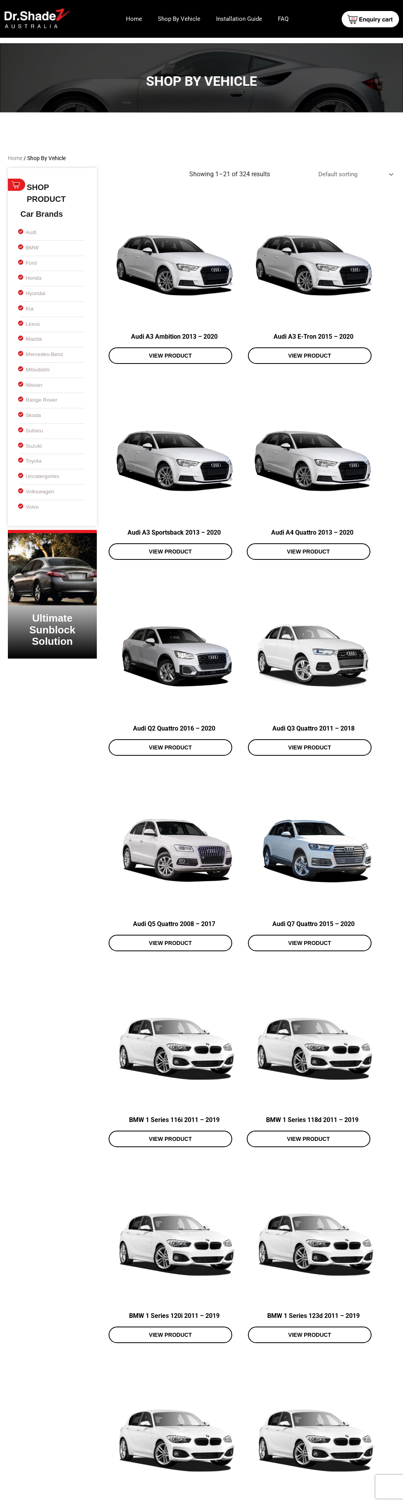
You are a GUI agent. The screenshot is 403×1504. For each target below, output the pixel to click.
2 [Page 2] (135, 1370)
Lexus (33, 323)
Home (134, 18)
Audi (31, 232)
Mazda (34, 338)
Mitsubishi (39, 369)
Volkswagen (41, 491)
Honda (34, 277)
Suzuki (34, 445)
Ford (32, 262)
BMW (33, 247)
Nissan (35, 384)
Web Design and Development (287, 1495)
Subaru (35, 430)
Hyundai (36, 293)
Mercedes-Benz (46, 354)
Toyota (34, 460)
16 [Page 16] (248, 1370)
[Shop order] (352, 175)
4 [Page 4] (172, 1370)
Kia (30, 308)
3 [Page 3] (154, 1370)
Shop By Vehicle (179, 18)
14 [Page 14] (210, 1370)
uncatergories (44, 475)
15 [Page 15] (229, 1370)
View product (150, 324)
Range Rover (43, 399)
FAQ (283, 18)
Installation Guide (239, 18)
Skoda (34, 415)
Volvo (33, 506)
